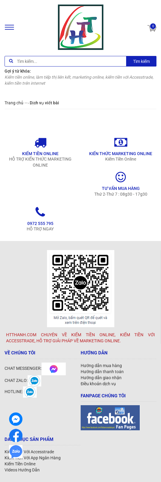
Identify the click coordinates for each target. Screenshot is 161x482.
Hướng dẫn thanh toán (102, 371)
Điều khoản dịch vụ (98, 383)
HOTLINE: (21, 391)
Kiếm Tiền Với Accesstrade (29, 451)
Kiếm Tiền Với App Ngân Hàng (33, 457)
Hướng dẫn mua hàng (101, 365)
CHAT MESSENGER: (35, 368)
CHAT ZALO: (23, 380)
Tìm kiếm (141, 61)
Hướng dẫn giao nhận (101, 377)
